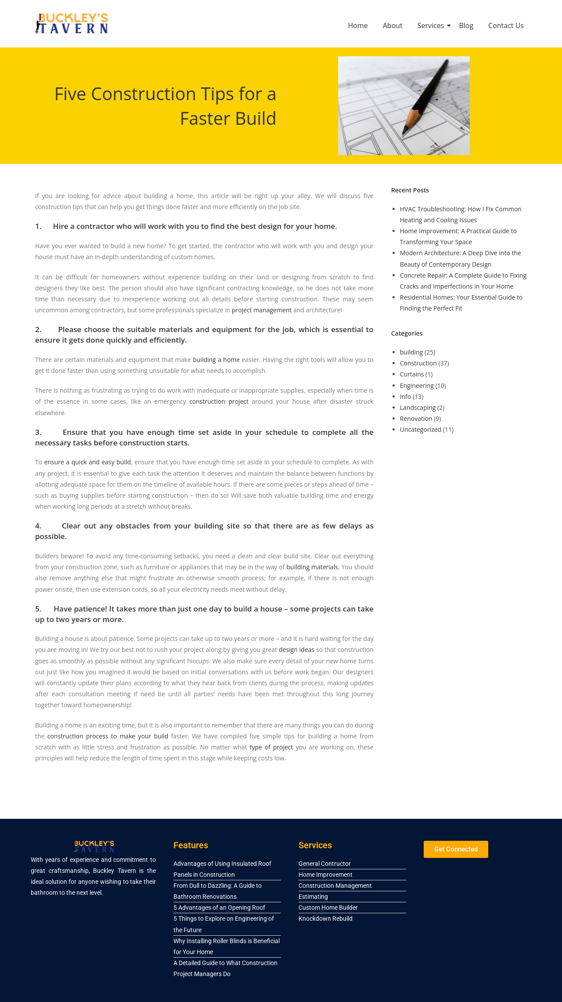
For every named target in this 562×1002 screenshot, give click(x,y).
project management (262, 310)
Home (358, 25)
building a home (216, 359)
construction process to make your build (108, 736)
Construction (418, 363)
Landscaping (418, 407)
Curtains (412, 374)
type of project (271, 747)
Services (432, 25)
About (393, 25)
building (411, 352)
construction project (219, 401)
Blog (466, 25)
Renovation (416, 418)
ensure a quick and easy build (87, 462)
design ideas (296, 649)
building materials (312, 567)
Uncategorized (420, 429)
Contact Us (506, 25)
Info (405, 396)
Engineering (417, 385)
